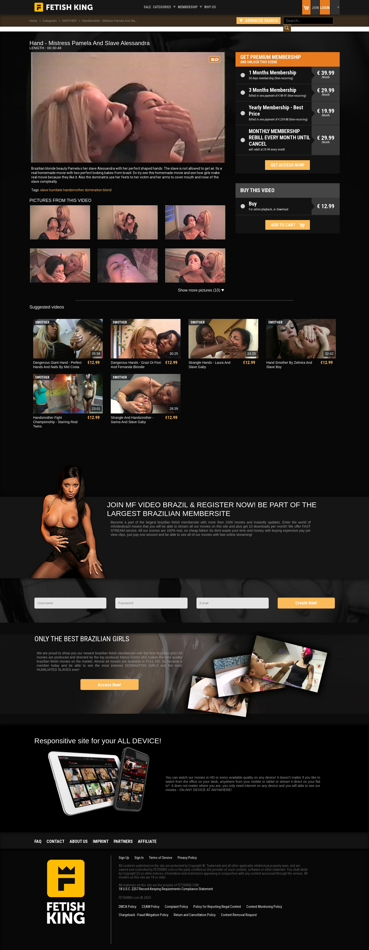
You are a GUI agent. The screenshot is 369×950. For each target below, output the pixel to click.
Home (33, 21)
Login (325, 8)
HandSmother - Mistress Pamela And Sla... (109, 21)
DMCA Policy (127, 902)
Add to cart (283, 219)
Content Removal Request (239, 910)
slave (44, 185)
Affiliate (147, 836)
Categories (162, 7)
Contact (55, 836)
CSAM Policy (150, 902)
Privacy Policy (187, 853)
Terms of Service (160, 853)
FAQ (37, 836)
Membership (187, 7)
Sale (147, 7)
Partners (123, 836)
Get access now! (287, 160)
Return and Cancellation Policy (195, 910)
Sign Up (124, 853)
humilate (55, 185)
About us (79, 836)
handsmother (73, 185)
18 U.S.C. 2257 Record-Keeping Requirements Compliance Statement (166, 884)
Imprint (101, 836)
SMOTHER (69, 21)
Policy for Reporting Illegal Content (217, 902)
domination (93, 185)
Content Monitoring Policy (264, 902)
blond (106, 185)
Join (315, 8)
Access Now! (109, 679)
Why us (210, 7)
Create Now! (306, 598)
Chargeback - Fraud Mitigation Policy (143, 910)
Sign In (139, 853)
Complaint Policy (176, 902)
